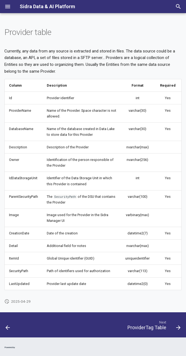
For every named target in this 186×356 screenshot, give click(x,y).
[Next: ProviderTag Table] (153, 326)
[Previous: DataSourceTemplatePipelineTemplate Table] (8, 326)
